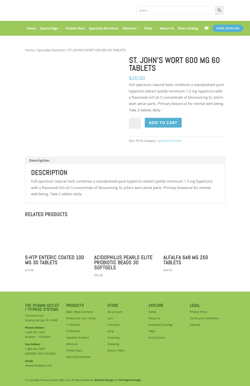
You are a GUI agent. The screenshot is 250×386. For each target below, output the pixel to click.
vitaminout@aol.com (38, 365)
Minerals (72, 344)
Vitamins (131, 28)
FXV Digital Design (129, 380)
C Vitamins (73, 325)
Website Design (104, 380)
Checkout (113, 325)
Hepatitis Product (77, 337)
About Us (167, 28)
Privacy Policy (198, 312)
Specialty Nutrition (104, 28)
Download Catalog (160, 325)
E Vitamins (73, 331)
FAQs (150, 28)
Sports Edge (51, 28)
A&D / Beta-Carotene (79, 312)
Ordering (113, 337)
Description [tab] (39, 160)
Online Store (157, 337)
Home (31, 28)
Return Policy (116, 350)
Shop (110, 331)
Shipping (113, 344)
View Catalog (188, 28)
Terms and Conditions (204, 318)
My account (114, 312)
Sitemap (195, 325)
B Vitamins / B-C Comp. (81, 318)
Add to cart (163, 122)
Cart (110, 318)
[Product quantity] (135, 123)
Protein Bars (75, 28)
